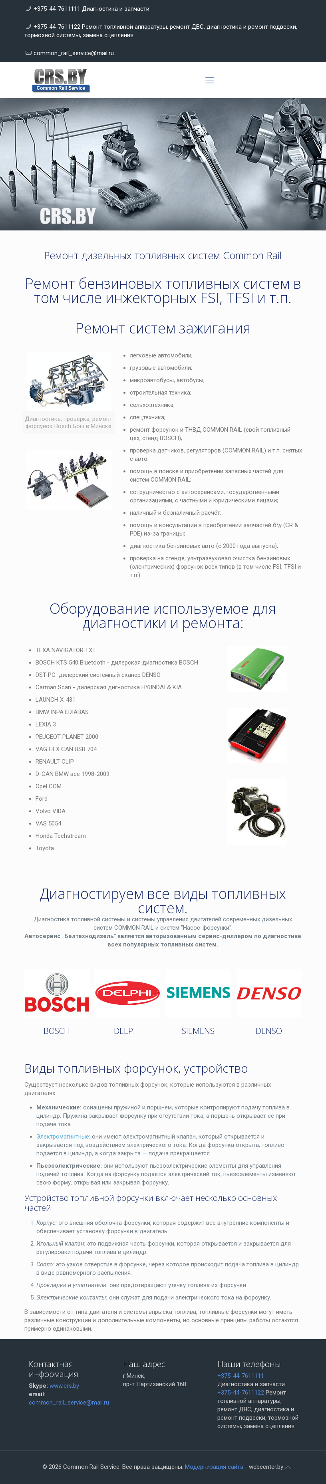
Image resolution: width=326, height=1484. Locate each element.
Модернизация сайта (214, 1466)
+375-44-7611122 (240, 1392)
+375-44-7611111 (240, 1375)
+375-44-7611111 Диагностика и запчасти (91, 8)
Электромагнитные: (63, 1136)
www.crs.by (64, 1385)
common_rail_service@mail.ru (74, 53)
